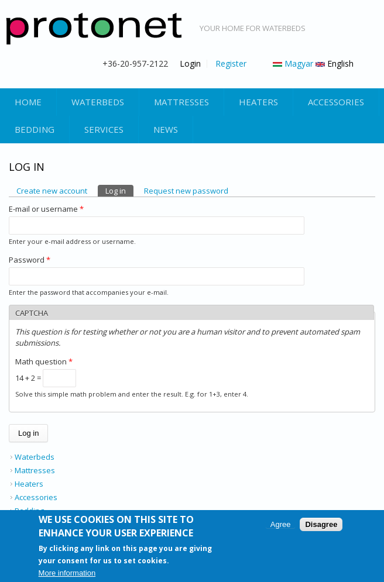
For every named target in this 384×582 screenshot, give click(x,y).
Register (230, 64)
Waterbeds (97, 102)
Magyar (293, 63)
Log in (119, 190)
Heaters (258, 102)
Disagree (321, 525)
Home (28, 102)
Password (29, 259)
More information (67, 573)
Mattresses (181, 102)
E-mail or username (46, 209)
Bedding (34, 129)
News (165, 129)
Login (190, 64)
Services (104, 129)
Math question (44, 361)
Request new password (186, 190)
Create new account (51, 190)
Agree (280, 525)
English (335, 63)
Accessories (336, 102)
